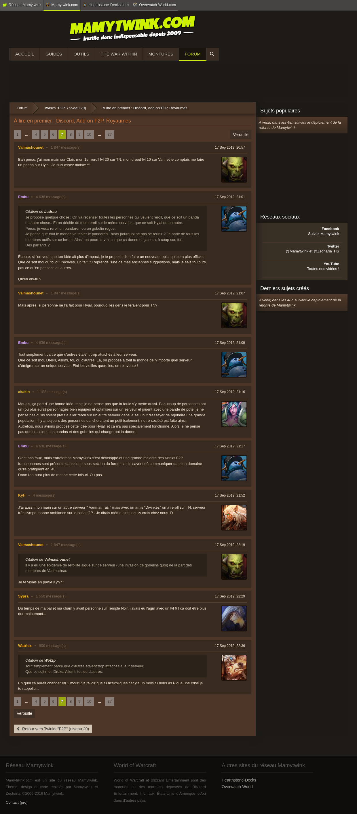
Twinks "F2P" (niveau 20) (65, 108)
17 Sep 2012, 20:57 (230, 147)
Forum (193, 53)
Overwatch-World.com (154, 4)
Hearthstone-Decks (239, 780)
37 (110, 134)
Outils (81, 53)
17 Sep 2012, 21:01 (230, 197)
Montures (161, 53)
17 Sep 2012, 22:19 (230, 545)
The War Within (119, 53)
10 (89, 134)
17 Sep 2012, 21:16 (230, 392)
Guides (53, 53)
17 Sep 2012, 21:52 (230, 495)
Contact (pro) (17, 802)
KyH (22, 495)
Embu (23, 197)
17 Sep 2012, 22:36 (230, 646)
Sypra (23, 596)
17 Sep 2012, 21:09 (230, 343)
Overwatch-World (237, 786)
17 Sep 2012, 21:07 (230, 293)
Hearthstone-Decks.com (106, 5)
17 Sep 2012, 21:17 (230, 446)
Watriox (25, 645)
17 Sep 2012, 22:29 (230, 596)
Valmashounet (30, 147)
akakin (24, 392)
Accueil (24, 53)
